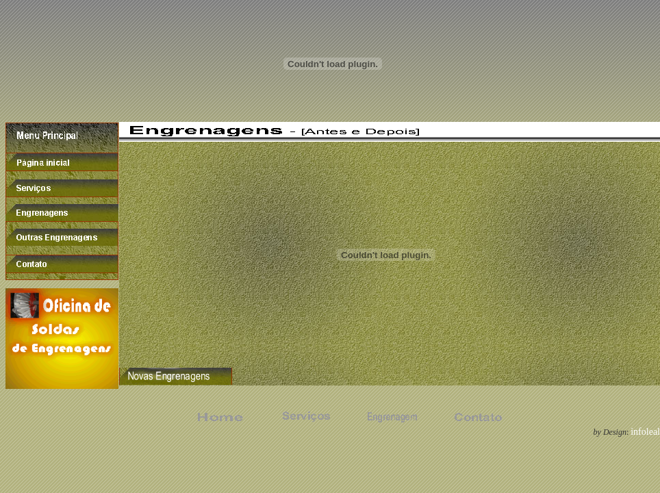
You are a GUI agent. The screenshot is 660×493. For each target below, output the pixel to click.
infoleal (645, 432)
